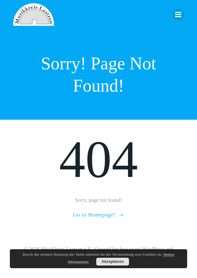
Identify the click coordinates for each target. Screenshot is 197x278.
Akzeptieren (112, 261)
